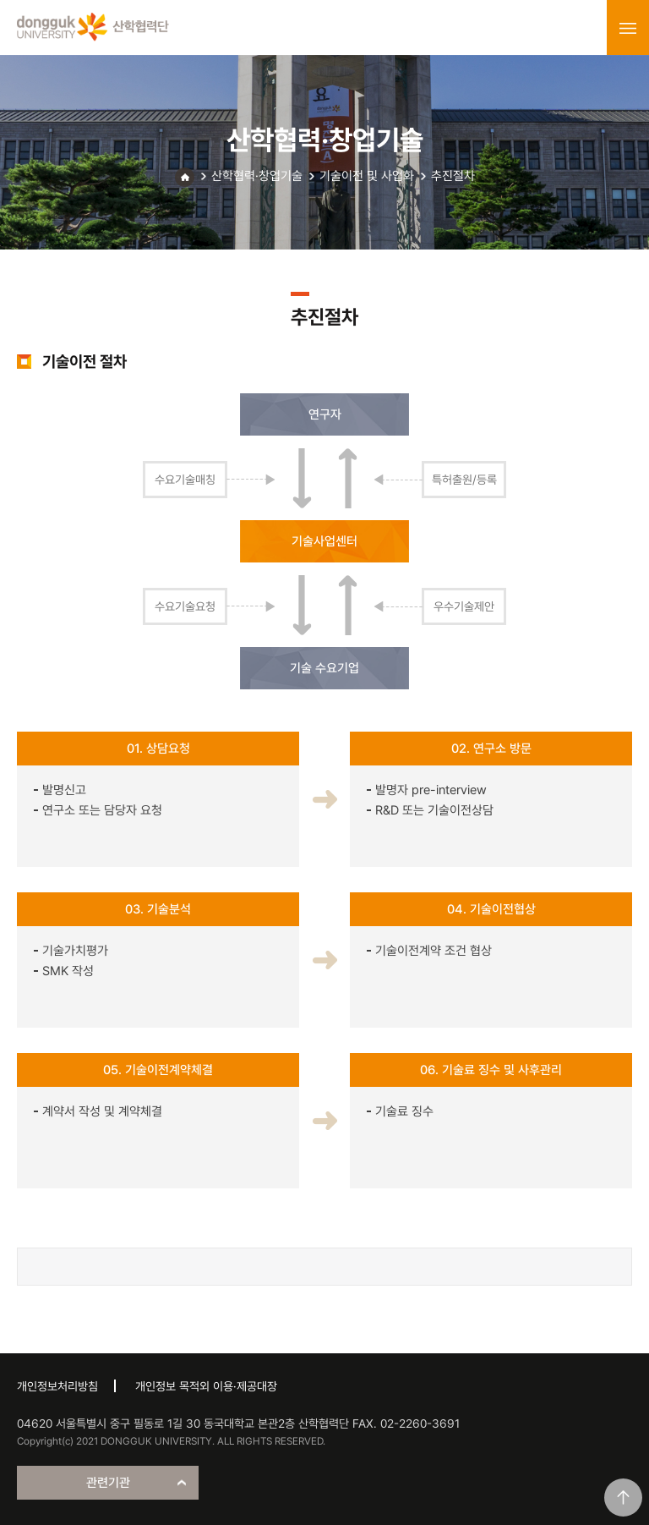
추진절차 (453, 176)
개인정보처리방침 (57, 1386)
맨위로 (623, 1497)
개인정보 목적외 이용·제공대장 (206, 1386)
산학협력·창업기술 (257, 176)
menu (627, 28)
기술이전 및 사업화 (366, 176)
